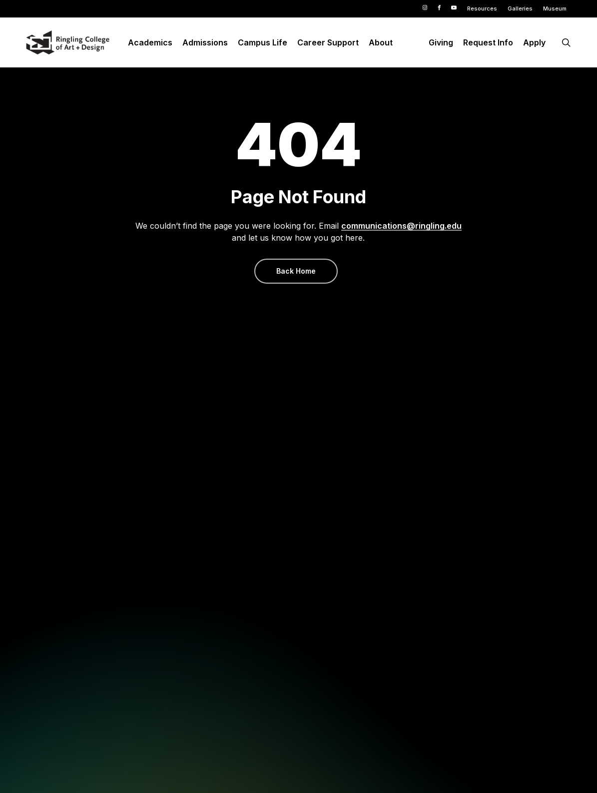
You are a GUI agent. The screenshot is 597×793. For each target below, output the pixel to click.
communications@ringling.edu (401, 226)
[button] (296, 271)
